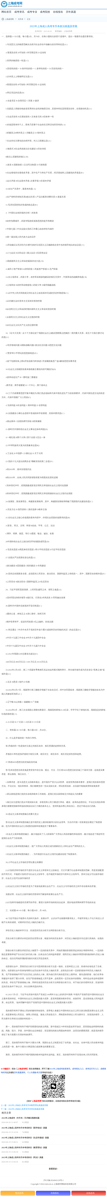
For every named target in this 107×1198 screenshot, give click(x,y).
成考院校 (45, 11)
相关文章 (6, 1112)
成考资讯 (19, 11)
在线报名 (58, 11)
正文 (28, 19)
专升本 (20, 19)
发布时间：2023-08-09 (43, 31)
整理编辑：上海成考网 (63, 31)
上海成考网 (9, 19)
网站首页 (6, 11)
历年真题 (71, 11)
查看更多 (53, 1169)
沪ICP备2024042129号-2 (53, 1180)
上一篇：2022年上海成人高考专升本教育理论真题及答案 (24, 1105)
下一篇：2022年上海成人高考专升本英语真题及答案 (22, 1109)
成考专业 (32, 11)
